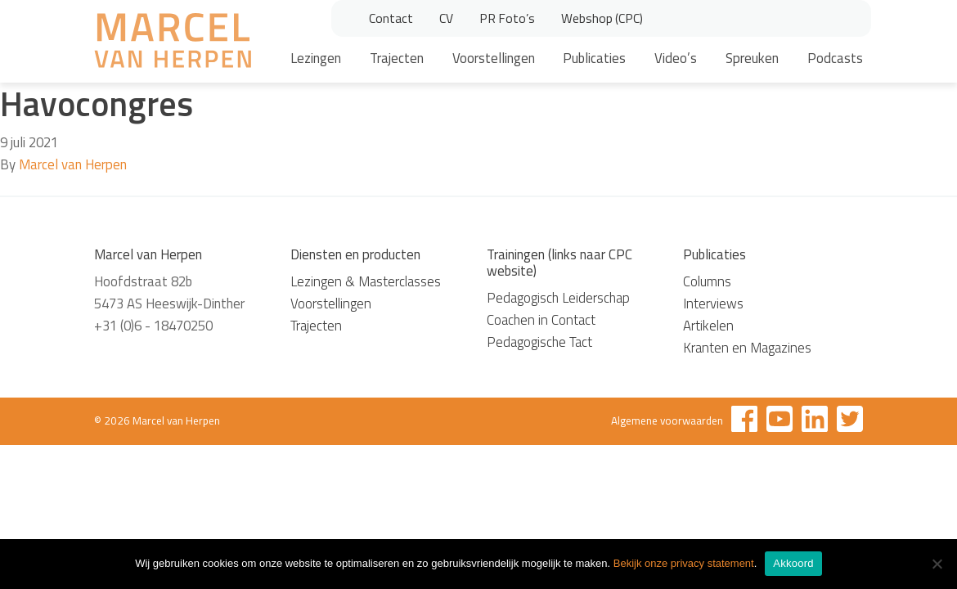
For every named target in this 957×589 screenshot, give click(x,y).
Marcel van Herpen (73, 164)
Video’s (675, 58)
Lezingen (315, 58)
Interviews (713, 303)
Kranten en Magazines (747, 347)
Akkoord (793, 563)
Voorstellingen (493, 58)
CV (446, 18)
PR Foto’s (507, 18)
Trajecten (397, 58)
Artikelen (708, 325)
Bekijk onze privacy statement (683, 563)
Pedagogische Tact (539, 342)
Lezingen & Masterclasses (365, 281)
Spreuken (752, 58)
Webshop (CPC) (602, 18)
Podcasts (835, 58)
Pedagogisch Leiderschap (558, 297)
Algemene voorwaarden (667, 420)
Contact (391, 18)
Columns (707, 281)
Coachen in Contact (541, 319)
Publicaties (594, 58)
